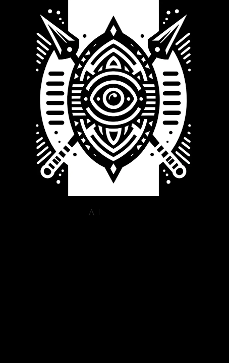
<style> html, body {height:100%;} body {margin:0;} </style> (114, 212)
